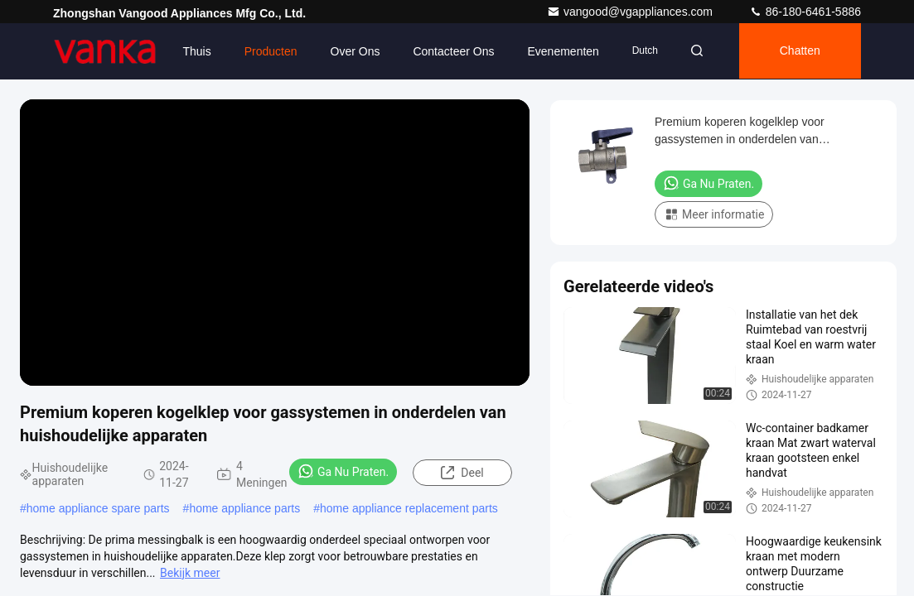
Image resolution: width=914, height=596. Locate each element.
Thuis (191, 51)
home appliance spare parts (98, 508)
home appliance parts (244, 508)
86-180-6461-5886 (805, 11)
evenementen (557, 51)
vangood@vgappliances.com (631, 11)
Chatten (798, 51)
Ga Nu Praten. (343, 471)
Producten (265, 51)
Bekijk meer (190, 572)
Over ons (350, 51)
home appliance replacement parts (409, 508)
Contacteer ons (448, 51)
